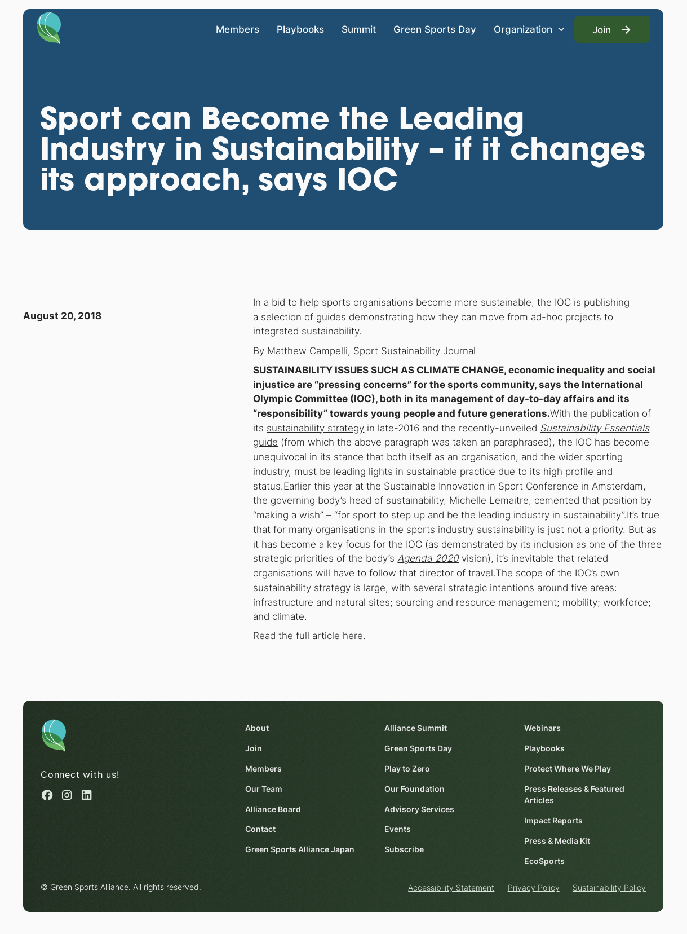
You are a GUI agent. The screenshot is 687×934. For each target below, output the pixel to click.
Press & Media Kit (557, 840)
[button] (529, 29)
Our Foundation (415, 789)
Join (254, 748)
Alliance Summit (416, 728)
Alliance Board (274, 809)
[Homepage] (49, 27)
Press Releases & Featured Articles (574, 795)
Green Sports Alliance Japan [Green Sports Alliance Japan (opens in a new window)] (300, 849)
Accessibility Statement (452, 888)
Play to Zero (408, 768)
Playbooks (300, 29)
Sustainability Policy (609, 888)
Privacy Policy (534, 888)
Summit (359, 29)
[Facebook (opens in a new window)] (47, 794)
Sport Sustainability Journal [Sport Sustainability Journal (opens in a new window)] (415, 350)
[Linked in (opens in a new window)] (86, 794)
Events (398, 829)
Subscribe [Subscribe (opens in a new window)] (404, 849)
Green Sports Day (434, 29)
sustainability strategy (316, 428)
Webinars (542, 728)
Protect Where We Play (567, 768)
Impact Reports (553, 820)
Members (237, 29)
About (257, 728)
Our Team (264, 789)
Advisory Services (420, 809)
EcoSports (544, 861)
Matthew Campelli (308, 350)
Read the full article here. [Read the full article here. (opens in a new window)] (310, 636)
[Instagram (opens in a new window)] (67, 794)
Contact (261, 829)
